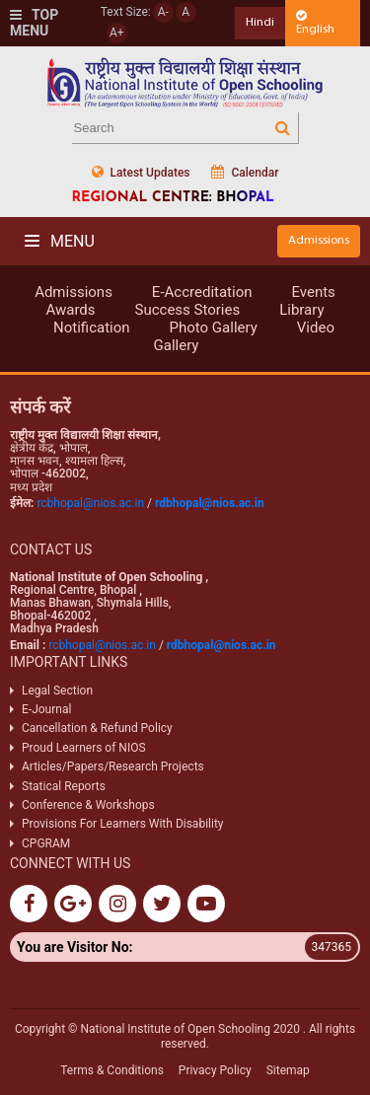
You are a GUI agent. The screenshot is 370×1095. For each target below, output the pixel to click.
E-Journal (46, 709)
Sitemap (288, 1070)
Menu (60, 241)
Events (312, 292)
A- (163, 12)
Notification (91, 327)
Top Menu (34, 23)
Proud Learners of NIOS (84, 748)
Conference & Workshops (88, 805)
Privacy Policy (215, 1070)
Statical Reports (64, 786)
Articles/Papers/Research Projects (113, 766)
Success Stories (188, 310)
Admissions (318, 240)
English (315, 23)
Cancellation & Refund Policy (97, 728)
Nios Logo (185, 82)
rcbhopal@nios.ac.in (90, 503)
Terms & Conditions (112, 1070)
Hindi (260, 22)
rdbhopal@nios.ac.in (209, 503)
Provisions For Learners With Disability (123, 824)
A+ (117, 32)
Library (301, 310)
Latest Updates (141, 172)
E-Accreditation (202, 292)
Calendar (244, 172)
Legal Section (57, 690)
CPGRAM (47, 843)
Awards (70, 310)
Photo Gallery (214, 327)
